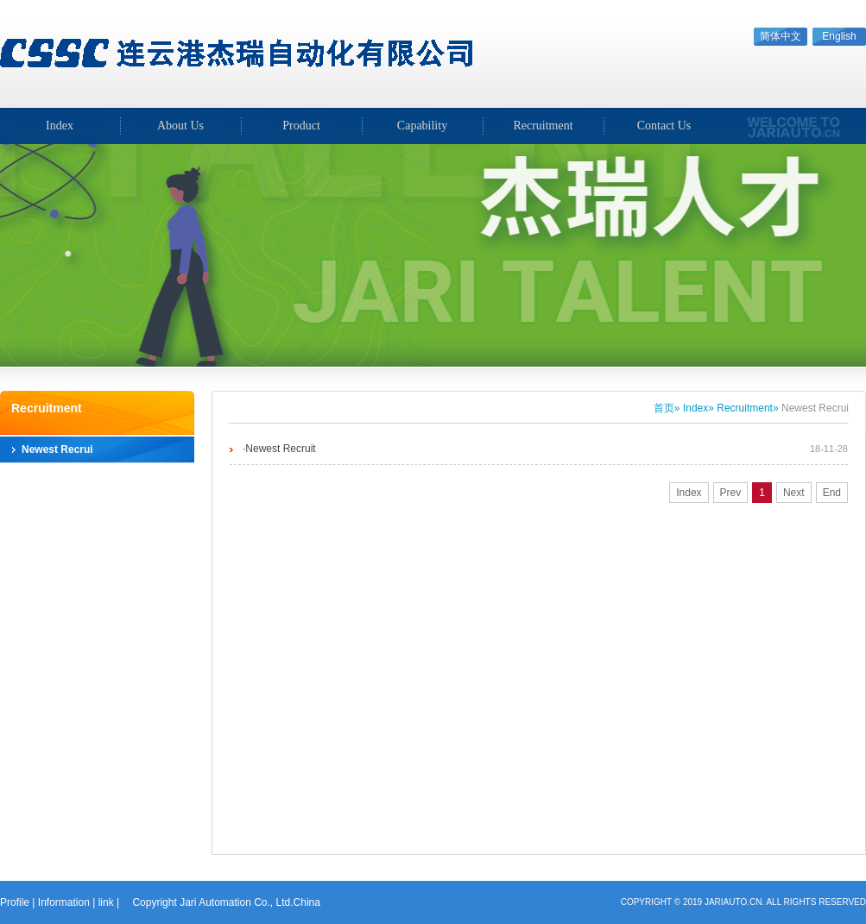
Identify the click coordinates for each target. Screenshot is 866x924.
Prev (731, 493)
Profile (14, 902)
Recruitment (542, 125)
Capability (422, 125)
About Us (180, 125)
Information (64, 902)
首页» (667, 408)
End (832, 493)
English (839, 36)
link (106, 902)
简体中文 (780, 36)
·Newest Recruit (279, 449)
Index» (698, 408)
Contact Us (664, 125)
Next (794, 493)
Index (688, 493)
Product (301, 125)
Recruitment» (747, 408)
